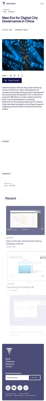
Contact (9, 368)
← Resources (6, 9)
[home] (9, 353)
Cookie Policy (24, 395)
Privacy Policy (11, 395)
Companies (10, 363)
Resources (10, 366)
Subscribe (34, 379)
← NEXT (4, 11)
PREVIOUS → (12, 11)
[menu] (42, 3)
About (8, 361)
